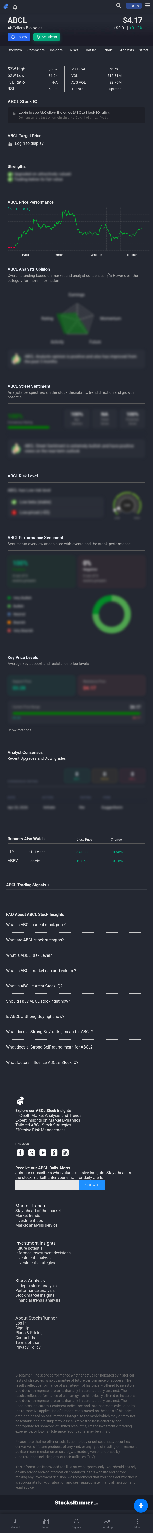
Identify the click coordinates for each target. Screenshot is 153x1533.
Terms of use (27, 1342)
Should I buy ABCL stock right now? (38, 1001)
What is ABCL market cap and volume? (41, 970)
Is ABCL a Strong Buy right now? (35, 1016)
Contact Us (25, 1337)
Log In (21, 1323)
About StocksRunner (36, 1318)
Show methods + (21, 730)
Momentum (110, 318)
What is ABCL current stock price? (36, 924)
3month (96, 255)
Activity (57, 341)
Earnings (77, 294)
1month (132, 255)
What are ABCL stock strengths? (35, 940)
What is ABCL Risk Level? (29, 955)
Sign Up (22, 1328)
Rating (47, 318)
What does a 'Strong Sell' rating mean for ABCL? (49, 1047)
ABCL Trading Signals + (27, 885)
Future (95, 341)
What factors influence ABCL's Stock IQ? (42, 1062)
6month (60, 255)
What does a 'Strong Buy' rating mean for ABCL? (49, 1031)
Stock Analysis (30, 1280)
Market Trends (30, 1205)
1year (25, 255)
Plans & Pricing (29, 1332)
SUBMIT (92, 1185)
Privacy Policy (28, 1347)
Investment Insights (35, 1243)
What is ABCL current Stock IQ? (34, 986)
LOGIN (133, 6)
